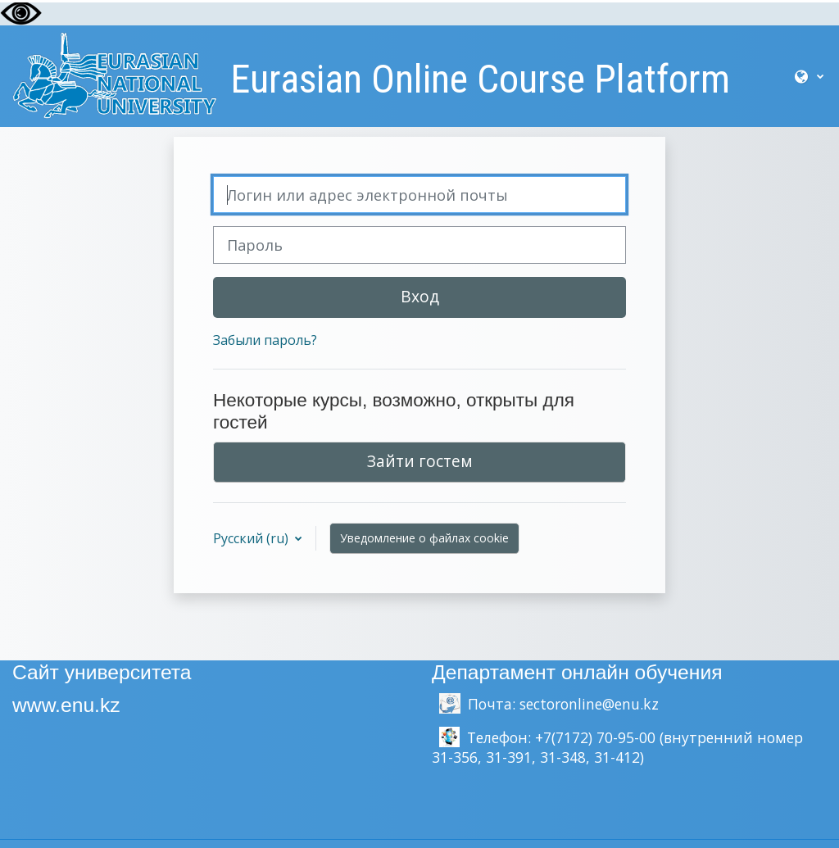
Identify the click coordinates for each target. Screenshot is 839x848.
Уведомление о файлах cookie (424, 538)
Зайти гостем (420, 461)
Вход (420, 296)
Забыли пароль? (265, 340)
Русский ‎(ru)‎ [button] (252, 538)
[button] (809, 75)
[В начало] (114, 75)
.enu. (77, 705)
